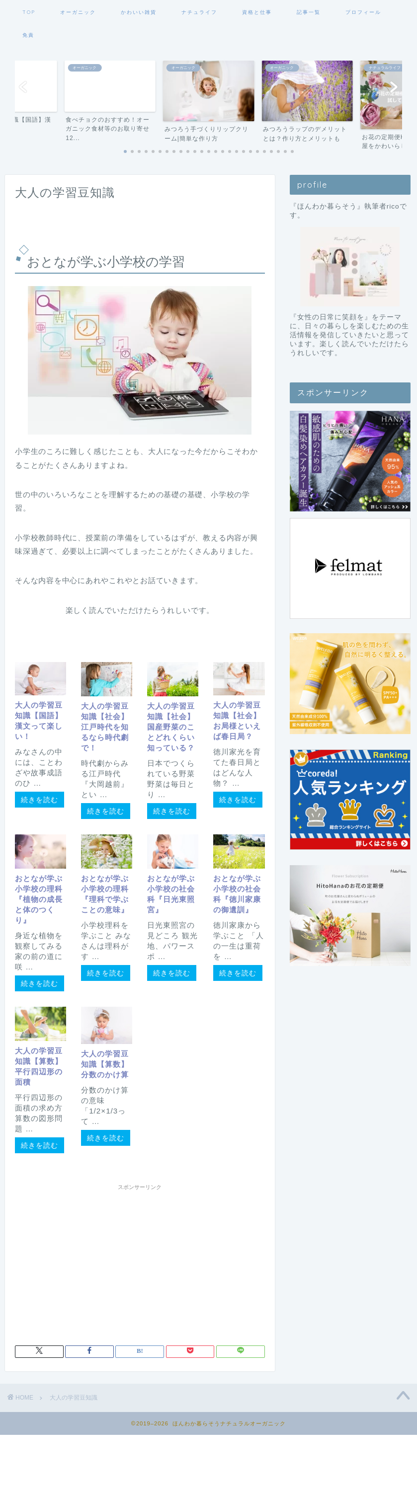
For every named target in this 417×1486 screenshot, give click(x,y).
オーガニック (78, 12)
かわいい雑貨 (139, 12)
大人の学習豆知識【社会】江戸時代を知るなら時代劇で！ (105, 727)
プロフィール (363, 12)
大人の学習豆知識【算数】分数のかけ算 (105, 1064)
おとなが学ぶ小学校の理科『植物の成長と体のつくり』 (39, 899)
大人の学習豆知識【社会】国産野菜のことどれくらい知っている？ (171, 727)
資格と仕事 (257, 12)
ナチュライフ (199, 12)
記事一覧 (309, 12)
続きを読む (39, 800)
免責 (28, 35)
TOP (28, 12)
